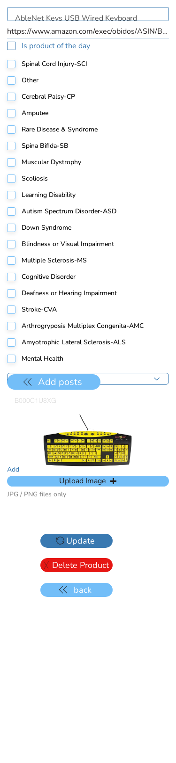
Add (13, 469)
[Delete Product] (76, 565)
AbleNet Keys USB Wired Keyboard (88, 14)
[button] (88, 481)
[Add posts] (53, 382)
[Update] (76, 541)
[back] (76, 590)
